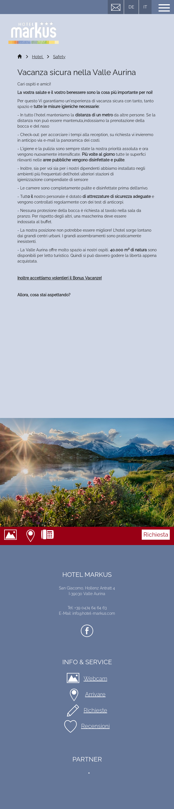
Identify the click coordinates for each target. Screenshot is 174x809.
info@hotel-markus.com (93, 613)
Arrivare (31, 536)
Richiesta (155, 534)
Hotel (38, 56)
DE (131, 7)
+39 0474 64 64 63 (49, 536)
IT (145, 7)
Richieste (95, 710)
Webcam (12, 536)
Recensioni (95, 726)
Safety (59, 56)
